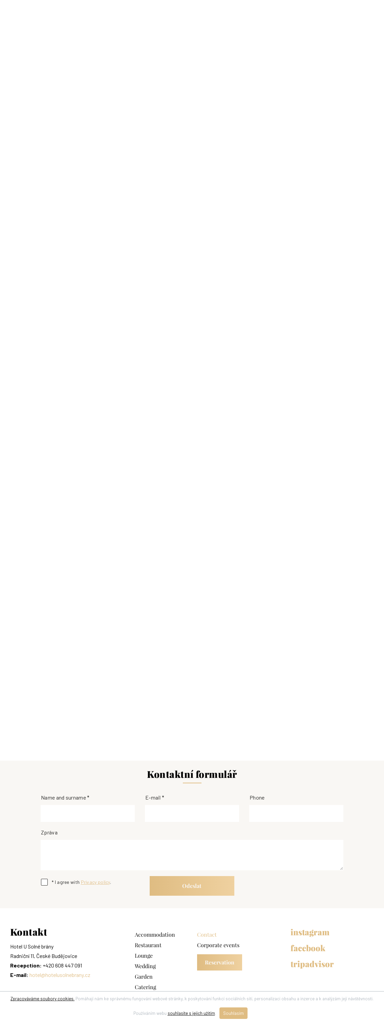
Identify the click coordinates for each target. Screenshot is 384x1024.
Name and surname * (65, 797)
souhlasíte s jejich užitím (191, 1013)
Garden (144, 976)
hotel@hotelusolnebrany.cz (59, 975)
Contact (207, 934)
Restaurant (148, 945)
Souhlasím (233, 1013)
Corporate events (218, 945)
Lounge (144, 955)
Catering (145, 987)
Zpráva (49, 832)
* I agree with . (81, 882)
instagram (310, 932)
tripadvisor (312, 964)
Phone (257, 797)
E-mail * (154, 797)
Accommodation (155, 934)
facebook (308, 948)
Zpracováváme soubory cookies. (42, 998)
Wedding (145, 966)
